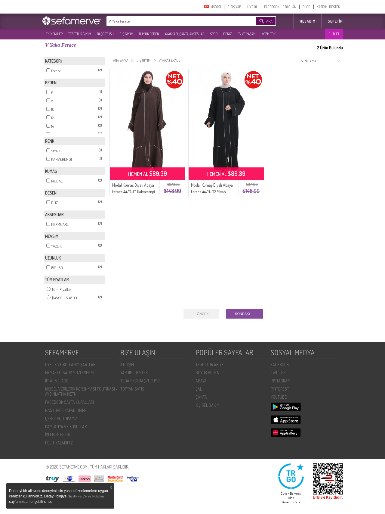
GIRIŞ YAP (234, 7)
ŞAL (199, 388)
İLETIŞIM (127, 364)
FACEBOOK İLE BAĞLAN (280, 7)
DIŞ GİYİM (126, 34)
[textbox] (172, 21)
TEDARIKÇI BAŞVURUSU (140, 380)
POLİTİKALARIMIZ (59, 442)
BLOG (306, 7)
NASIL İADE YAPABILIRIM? (65, 410)
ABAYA (201, 380)
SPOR (213, 34)
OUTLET (333, 34)
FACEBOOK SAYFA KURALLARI (69, 402)
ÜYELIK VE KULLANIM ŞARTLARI (70, 364)
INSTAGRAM (280, 380)
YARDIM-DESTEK (328, 7)
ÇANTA (201, 397)
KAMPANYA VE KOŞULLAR (66, 426)
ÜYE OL (252, 7)
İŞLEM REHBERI (57, 434)
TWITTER (278, 372)
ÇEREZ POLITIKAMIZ (61, 418)
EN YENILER (54, 34)
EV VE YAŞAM (247, 34)
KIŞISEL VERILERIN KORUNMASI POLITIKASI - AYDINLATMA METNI (81, 391)
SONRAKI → (244, 314)
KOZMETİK (268, 34)
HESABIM (308, 21)
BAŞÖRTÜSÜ (105, 34)
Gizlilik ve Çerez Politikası (87, 496)
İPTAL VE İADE (56, 380)
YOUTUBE (279, 397)
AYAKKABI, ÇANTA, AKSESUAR (184, 34)
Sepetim (335, 21)
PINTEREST (280, 388)
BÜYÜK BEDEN (149, 34)
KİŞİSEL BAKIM (207, 405)
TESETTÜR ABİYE (210, 364)
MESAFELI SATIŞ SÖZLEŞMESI (69, 372)
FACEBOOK (280, 364)
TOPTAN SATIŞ (132, 388)
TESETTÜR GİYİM (79, 34)
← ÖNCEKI (200, 314)
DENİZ (227, 34)
